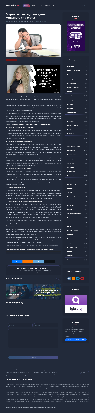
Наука (69, 226)
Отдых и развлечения (73, 146)
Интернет (70, 243)
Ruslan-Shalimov (13, 21)
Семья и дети (71, 79)
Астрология (70, 167)
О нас (42, 6)
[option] (19, 291)
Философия (70, 159)
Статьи (35, 6)
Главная (28, 6)
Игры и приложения (73, 100)
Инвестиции (71, 205)
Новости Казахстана (73, 88)
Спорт (69, 130)
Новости (69, 260)
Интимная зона (71, 83)
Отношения (70, 109)
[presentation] (19, 352)
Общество (70, 235)
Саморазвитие (71, 113)
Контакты (49, 6)
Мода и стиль (71, 151)
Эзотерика (70, 163)
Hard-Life (13, 5)
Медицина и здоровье (74, 138)
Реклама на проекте (73, 155)
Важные (69, 92)
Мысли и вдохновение (73, 71)
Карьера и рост (71, 184)
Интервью (70, 104)
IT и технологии (72, 247)
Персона (69, 252)
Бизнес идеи (71, 201)
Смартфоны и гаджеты (74, 96)
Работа (31, 21)
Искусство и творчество (74, 222)
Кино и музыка (71, 239)
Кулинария (70, 134)
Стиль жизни (71, 117)
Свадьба (69, 142)
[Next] (59, 280)
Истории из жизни (72, 231)
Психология (70, 66)
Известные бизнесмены (74, 197)
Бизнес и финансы (25, 21)
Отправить (33, 358)
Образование (71, 256)
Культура (70, 218)
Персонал (70, 188)
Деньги (69, 193)
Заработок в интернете (74, 214)
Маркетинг (70, 209)
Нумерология (71, 172)
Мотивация (70, 75)
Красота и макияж (72, 125)
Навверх (84, 372)
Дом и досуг (71, 121)
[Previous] (57, 280)
